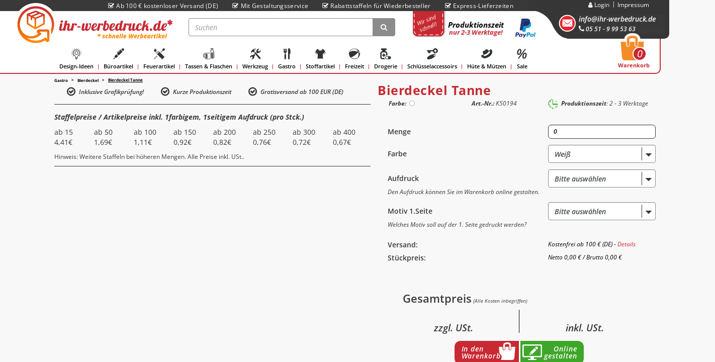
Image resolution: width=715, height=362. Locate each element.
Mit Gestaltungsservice (270, 6)
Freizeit (354, 59)
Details (626, 244)
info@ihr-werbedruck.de (617, 19)
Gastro (287, 59)
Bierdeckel (88, 80)
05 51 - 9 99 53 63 (607, 29)
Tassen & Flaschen (208, 59)
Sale (521, 59)
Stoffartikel (320, 59)
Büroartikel (118, 59)
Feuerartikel (159, 59)
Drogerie (385, 59)
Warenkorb (634, 55)
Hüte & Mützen (486, 59)
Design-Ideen (76, 59)
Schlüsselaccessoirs (432, 59)
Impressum (633, 5)
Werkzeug (255, 59)
